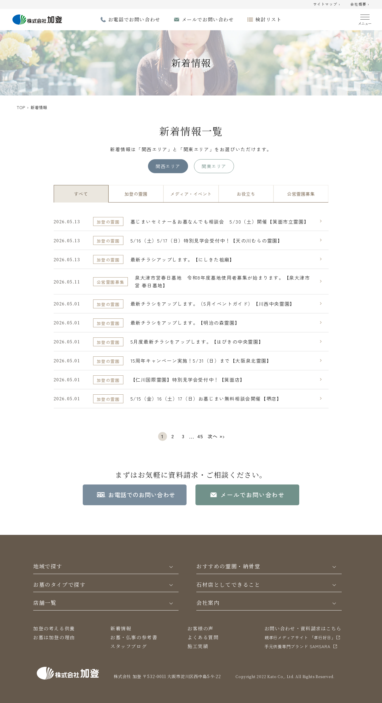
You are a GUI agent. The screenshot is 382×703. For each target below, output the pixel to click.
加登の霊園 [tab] (136, 194)
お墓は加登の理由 (54, 637)
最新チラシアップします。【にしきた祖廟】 (182, 259)
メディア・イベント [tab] (190, 194)
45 (200, 436)
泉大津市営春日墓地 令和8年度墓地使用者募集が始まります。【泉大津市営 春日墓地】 (222, 281)
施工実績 (197, 646)
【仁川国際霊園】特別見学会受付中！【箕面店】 (187, 379)
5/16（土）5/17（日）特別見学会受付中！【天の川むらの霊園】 (206, 240)
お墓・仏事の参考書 (133, 637)
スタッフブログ (128, 646)
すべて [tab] (81, 194)
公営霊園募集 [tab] (301, 194)
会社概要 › (360, 4)
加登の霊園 (108, 222)
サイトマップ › (326, 4)
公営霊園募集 (111, 282)
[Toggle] (171, 566)
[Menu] (365, 19)
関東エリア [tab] (214, 166)
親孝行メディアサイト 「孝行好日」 (300, 637)
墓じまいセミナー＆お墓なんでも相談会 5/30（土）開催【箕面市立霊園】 (219, 221)
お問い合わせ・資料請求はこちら (303, 628)
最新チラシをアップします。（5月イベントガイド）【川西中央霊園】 (212, 303)
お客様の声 (200, 628)
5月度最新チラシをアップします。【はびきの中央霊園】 (197, 341)
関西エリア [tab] (168, 166)
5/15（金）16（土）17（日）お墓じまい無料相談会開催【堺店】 (206, 398)
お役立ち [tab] (246, 194)
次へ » (215, 436)
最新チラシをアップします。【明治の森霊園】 (185, 322)
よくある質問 (203, 637)
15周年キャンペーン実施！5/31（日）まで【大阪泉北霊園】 (201, 360)
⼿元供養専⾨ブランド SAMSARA (297, 646)
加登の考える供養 (54, 628)
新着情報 (120, 628)
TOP (21, 107)
